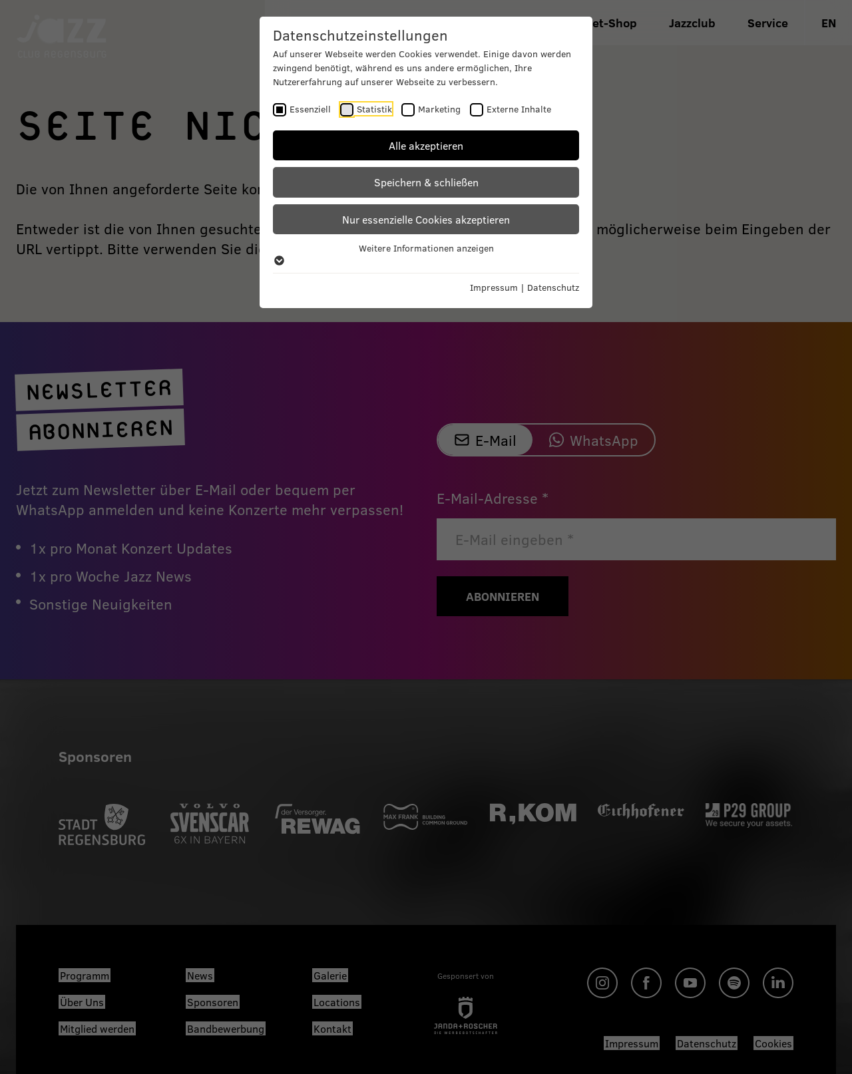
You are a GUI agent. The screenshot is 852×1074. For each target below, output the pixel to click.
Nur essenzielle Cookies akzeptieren (426, 219)
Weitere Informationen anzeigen (426, 254)
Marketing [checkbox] (439, 108)
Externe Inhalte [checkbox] (519, 108)
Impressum (494, 287)
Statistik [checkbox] (374, 108)
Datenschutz (553, 287)
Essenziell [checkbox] (310, 108)
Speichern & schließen (426, 182)
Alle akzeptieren (426, 145)
